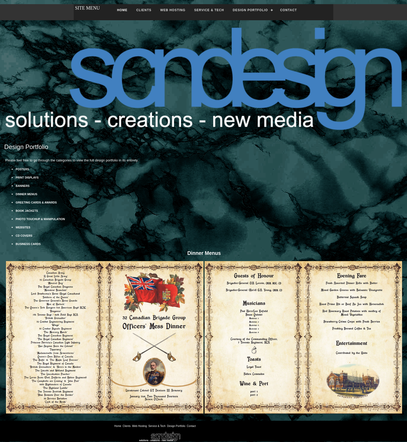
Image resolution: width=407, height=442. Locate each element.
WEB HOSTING (172, 10)
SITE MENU (87, 8)
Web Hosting (139, 426)
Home (117, 426)
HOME (122, 10)
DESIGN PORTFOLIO (250, 10)
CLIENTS (143, 10)
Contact (191, 426)
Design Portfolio (176, 426)
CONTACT (288, 10)
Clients (127, 426)
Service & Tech (157, 426)
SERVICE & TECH (209, 10)
